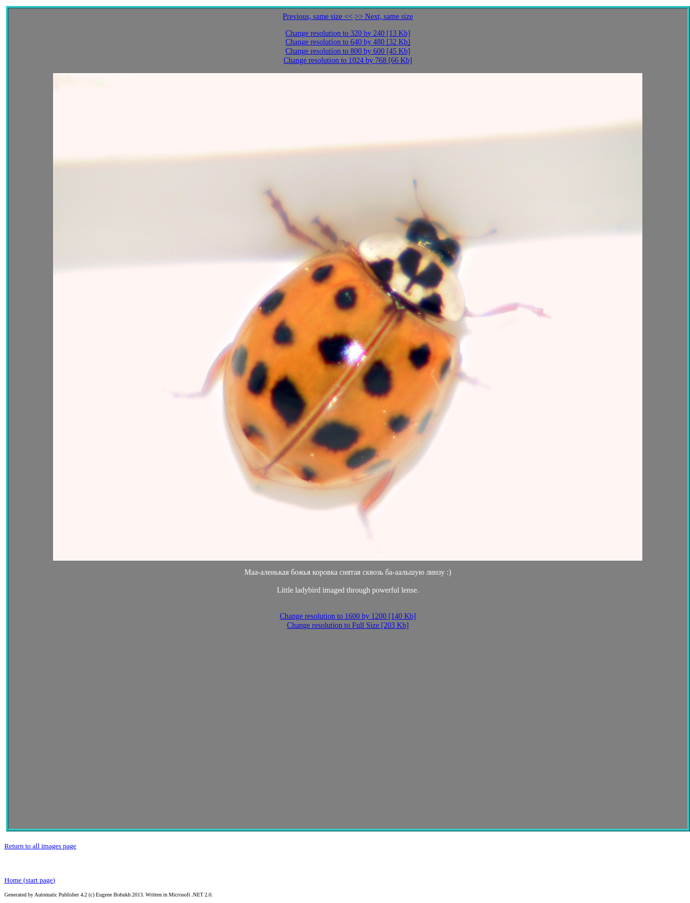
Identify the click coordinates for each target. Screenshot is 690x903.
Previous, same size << (318, 16)
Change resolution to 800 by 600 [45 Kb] (348, 51)
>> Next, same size (384, 16)
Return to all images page (40, 846)
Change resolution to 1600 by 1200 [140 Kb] (347, 616)
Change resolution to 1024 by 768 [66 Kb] (347, 60)
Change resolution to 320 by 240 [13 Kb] (348, 33)
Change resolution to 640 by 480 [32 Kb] (348, 42)
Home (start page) (29, 880)
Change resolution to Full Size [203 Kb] (348, 625)
